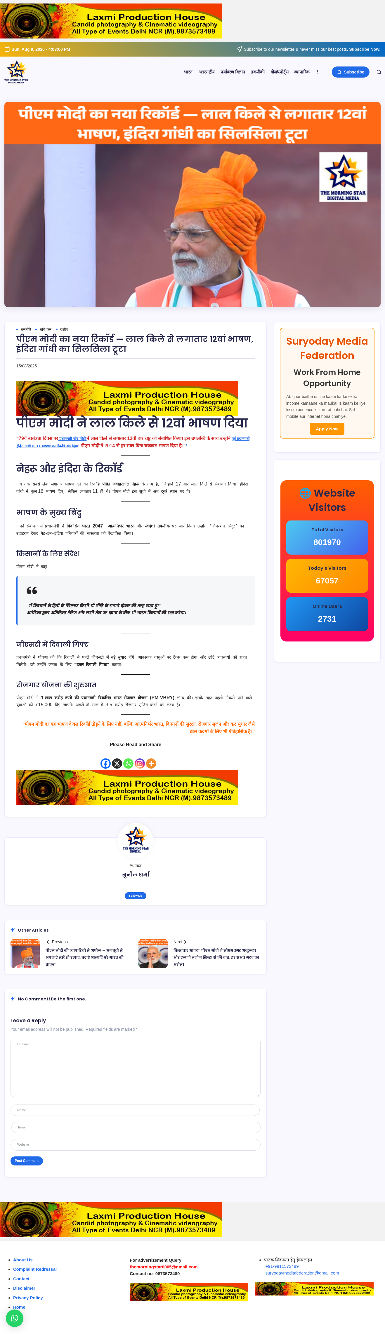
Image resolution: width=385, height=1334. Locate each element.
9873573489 (167, 1262)
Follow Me (135, 897)
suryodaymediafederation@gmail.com (302, 1261)
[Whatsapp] (128, 760)
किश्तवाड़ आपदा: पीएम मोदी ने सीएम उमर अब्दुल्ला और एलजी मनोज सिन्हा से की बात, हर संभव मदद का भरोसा (216, 959)
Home (19, 1295)
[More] (151, 760)
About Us (23, 1248)
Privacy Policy (28, 1286)
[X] (117, 760)
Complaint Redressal (35, 1257)
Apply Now (327, 457)
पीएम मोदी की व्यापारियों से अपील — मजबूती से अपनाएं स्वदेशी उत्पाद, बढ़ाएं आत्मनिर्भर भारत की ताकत (84, 959)
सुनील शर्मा (136, 875)
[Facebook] (105, 760)
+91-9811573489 (282, 1254)
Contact (21, 1267)
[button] (348, 72)
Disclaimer (24, 1276)
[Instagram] (140, 760)
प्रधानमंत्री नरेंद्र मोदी (76, 439)
